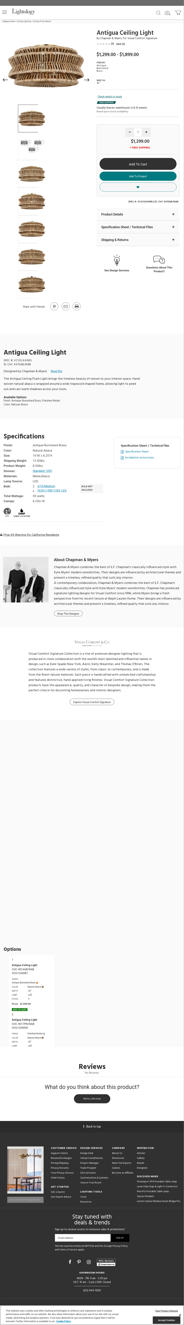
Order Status (57, 1179)
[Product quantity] (138, 132)
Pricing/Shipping (59, 1164)
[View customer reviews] (106, 1263)
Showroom (118, 1159)
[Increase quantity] (146, 132)
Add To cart (19, 1009)
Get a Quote (58, 1193)
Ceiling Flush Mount (42, 21)
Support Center (59, 1154)
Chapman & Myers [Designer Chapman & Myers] (111, 38)
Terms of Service (68, 1250)
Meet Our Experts (121, 1164)
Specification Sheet (137, 452)
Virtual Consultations (91, 1159)
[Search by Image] (168, 13)
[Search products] (158, 12)
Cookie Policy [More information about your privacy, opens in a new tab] (63, 1321)
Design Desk (86, 1154)
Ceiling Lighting (24, 21)
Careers (116, 1169)
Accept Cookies (166, 1320)
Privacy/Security (60, 1169)
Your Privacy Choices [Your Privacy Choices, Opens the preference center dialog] (166, 1311)
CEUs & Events (88, 1174)
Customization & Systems (94, 1179)
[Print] (76, 310)
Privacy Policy (120, 1247)
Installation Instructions (139, 458)
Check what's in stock (110, 96)
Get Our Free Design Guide (25, 1199)
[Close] (180, 1315)
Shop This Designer (68, 613)
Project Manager (89, 1164)
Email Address (65, 1238)
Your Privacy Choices (62, 1174)
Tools (83, 1198)
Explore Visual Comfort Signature (92, 702)
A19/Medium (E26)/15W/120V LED (52, 488)
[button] (4, 12)
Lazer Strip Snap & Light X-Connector (157, 1187)
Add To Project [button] (138, 176)
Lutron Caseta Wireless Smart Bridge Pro (158, 1202)
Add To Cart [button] (138, 164)
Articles (141, 1154)
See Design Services (116, 270)
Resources (85, 1203)
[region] (92, 1315)
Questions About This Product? (159, 269)
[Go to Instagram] (89, 1262)
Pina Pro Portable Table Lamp (153, 1192)
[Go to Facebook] (70, 1262)
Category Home (8, 21)
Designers (142, 1169)
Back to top (92, 1127)
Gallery (141, 1159)
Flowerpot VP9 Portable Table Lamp (157, 1182)
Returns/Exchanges (61, 1159)
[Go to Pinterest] (54, 310)
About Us (117, 1154)
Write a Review (92, 1099)
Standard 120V (43, 471)
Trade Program (88, 1169)
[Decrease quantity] (130, 132)
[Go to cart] (178, 12)
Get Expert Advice (61, 1198)
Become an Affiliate (122, 1174)
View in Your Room (90, 1184)
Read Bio (56, 371)
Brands (140, 1164)
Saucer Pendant (145, 1197)
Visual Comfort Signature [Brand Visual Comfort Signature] (142, 38)
